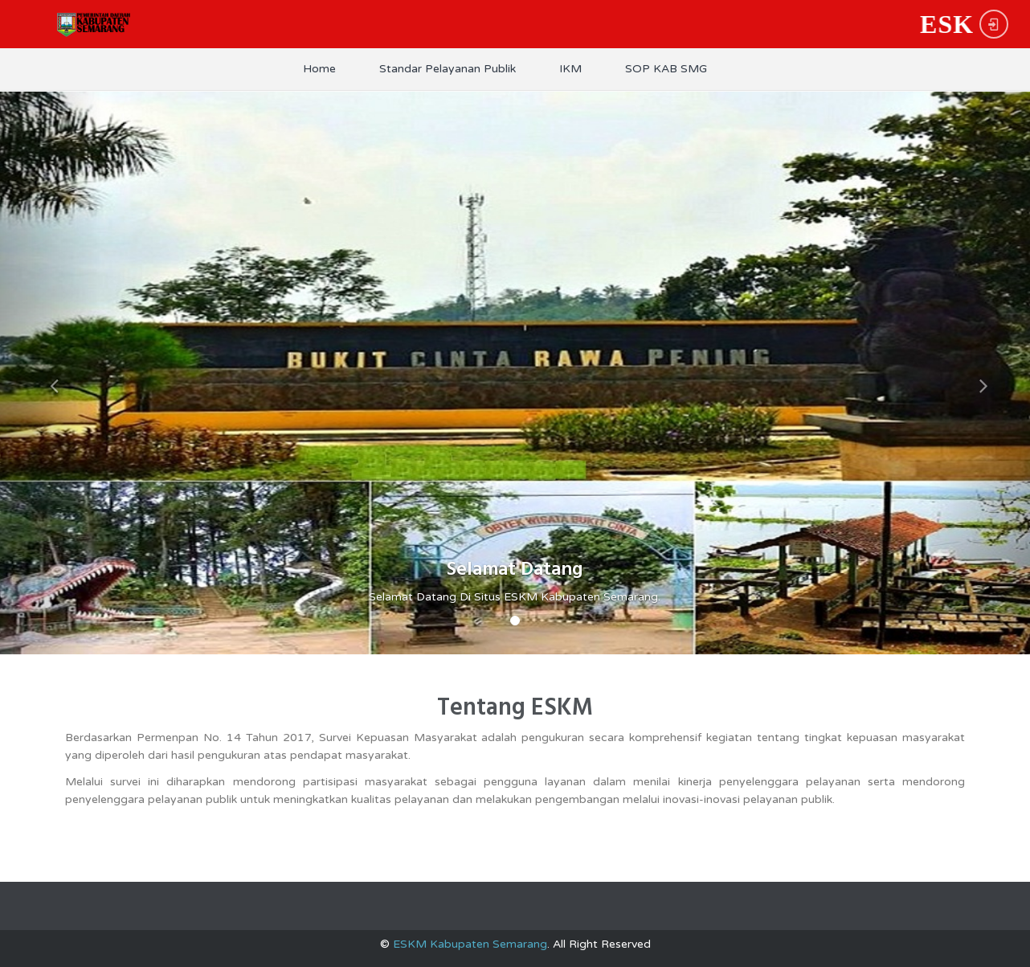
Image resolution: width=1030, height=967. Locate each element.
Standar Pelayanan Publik (447, 69)
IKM (570, 69)
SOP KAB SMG (666, 69)
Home (319, 69)
